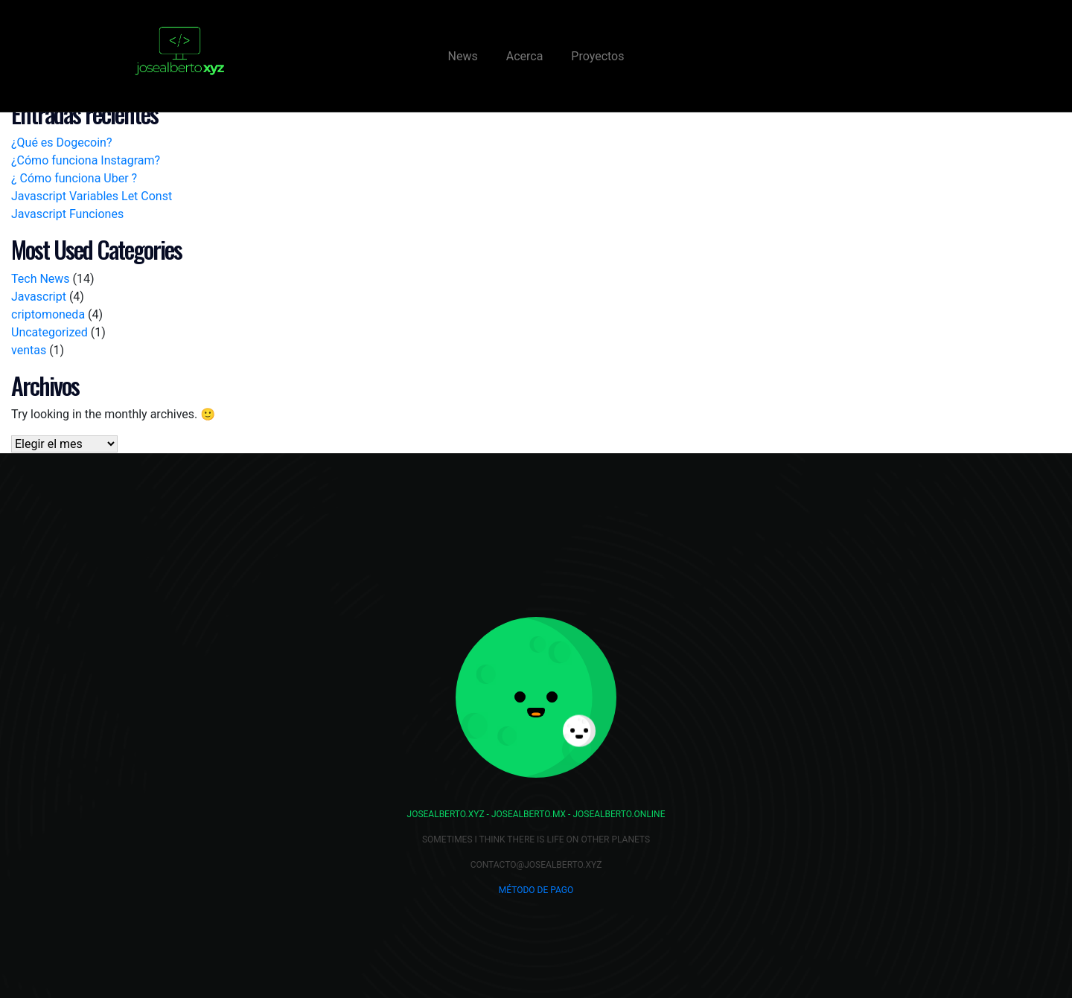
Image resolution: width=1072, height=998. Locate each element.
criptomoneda (48, 314)
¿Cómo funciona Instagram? (85, 160)
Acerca (524, 56)
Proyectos (597, 56)
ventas (28, 350)
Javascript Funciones (67, 214)
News (463, 56)
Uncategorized (49, 332)
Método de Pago (536, 890)
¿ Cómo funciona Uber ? (74, 178)
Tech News (40, 279)
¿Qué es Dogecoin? (61, 142)
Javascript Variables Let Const (91, 196)
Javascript (38, 297)
